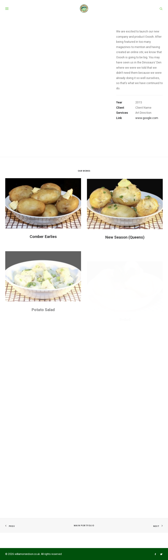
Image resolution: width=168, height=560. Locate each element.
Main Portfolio (84, 525)
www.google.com (146, 142)
